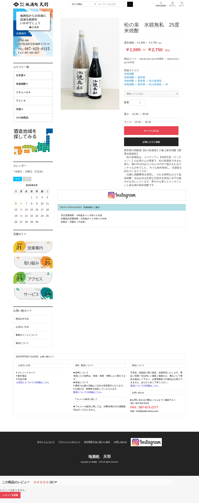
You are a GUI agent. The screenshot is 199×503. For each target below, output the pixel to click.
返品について (22, 343)
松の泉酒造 (155, 80)
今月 (17, 179)
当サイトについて (46, 442)
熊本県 (141, 77)
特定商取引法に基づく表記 (97, 442)
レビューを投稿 (10, 495)
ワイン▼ (21, 100)
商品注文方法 (22, 319)
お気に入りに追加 (151, 142)
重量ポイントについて (26, 335)
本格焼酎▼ (22, 84)
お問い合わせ (120, 442)
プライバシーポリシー (69, 442)
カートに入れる (151, 131)
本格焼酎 (129, 73)
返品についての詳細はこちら (144, 385)
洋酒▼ (19, 109)
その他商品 (22, 117)
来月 (27, 179)
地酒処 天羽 (99, 456)
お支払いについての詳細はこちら (32, 382)
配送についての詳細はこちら (87, 392)
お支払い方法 (22, 327)
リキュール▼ (23, 92)
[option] (90, 64)
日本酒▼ (21, 75)
